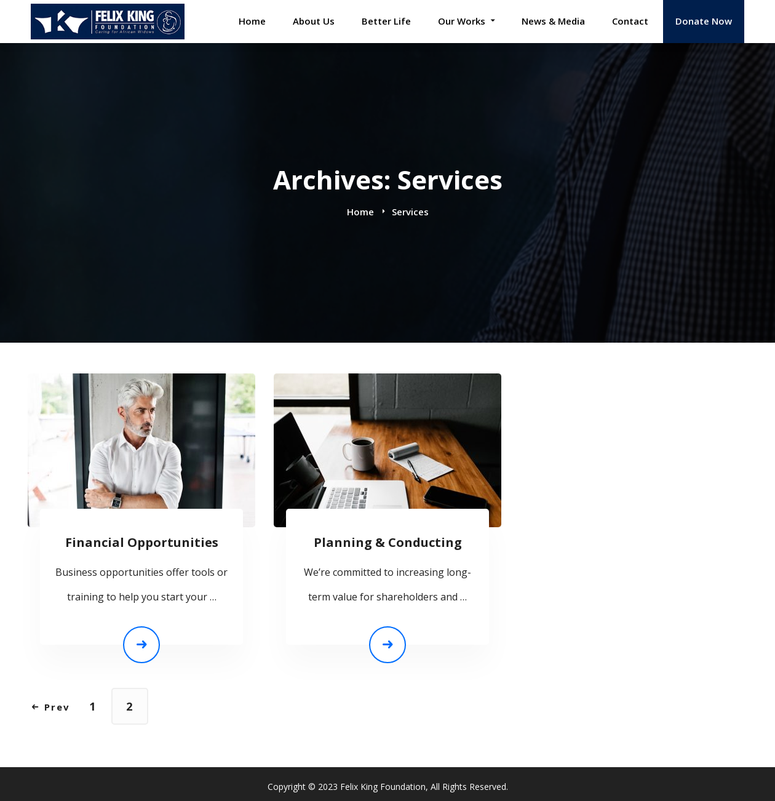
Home (360, 211)
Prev (51, 707)
